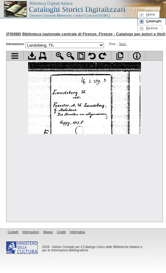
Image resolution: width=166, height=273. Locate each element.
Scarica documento (32, 56)
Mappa (48, 232)
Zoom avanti (60, 56)
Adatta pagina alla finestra (81, 56)
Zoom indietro (70, 56)
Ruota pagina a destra (102, 56)
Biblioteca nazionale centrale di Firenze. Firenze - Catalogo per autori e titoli (93, 34)
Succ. (123, 44)
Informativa (77, 232)
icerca (151, 28)
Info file (137, 56)
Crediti (61, 232)
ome (150, 14)
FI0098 (13, 34)
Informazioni (30, 232)
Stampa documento (42, 56)
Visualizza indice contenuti (15, 56)
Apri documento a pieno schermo (120, 56)
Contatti (13, 232)
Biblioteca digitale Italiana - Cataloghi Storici (64, 8)
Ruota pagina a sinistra (92, 56)
